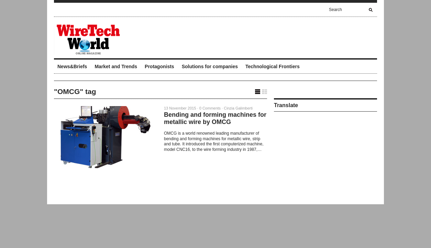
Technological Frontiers (272, 66)
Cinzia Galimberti (238, 108)
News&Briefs (72, 66)
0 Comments (210, 108)
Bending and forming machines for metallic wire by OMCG (215, 118)
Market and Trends (116, 66)
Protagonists (159, 66)
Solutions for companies (210, 66)
